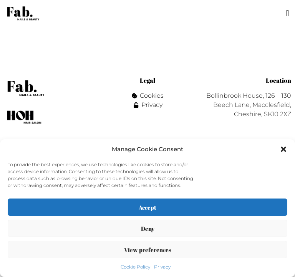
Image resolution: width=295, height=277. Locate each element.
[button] (283, 149)
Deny (147, 228)
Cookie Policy (135, 267)
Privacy (162, 267)
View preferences (147, 250)
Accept (147, 207)
